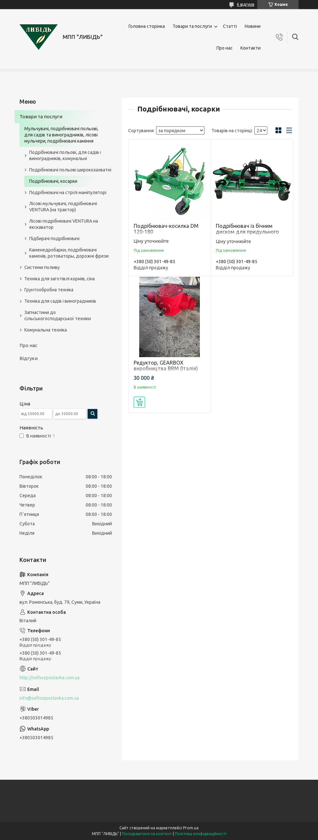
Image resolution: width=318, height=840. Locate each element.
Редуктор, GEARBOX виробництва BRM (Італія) (166, 365)
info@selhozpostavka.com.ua (49, 698)
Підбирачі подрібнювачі (54, 238)
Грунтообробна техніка (48, 289)
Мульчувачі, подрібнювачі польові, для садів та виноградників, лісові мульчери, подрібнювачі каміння (61, 135)
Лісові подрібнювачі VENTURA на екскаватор (63, 224)
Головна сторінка (146, 26)
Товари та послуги (192, 26)
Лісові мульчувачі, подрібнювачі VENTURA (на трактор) (63, 206)
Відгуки (28, 358)
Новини (253, 26)
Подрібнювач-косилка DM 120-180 (166, 229)
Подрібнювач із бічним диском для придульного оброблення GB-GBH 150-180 (251, 231)
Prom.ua (191, 828)
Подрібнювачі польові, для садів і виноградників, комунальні (65, 155)
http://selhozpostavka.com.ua (49, 677)
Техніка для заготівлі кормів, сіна (59, 278)
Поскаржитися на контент (147, 834)
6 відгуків (245, 4)
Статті (230, 26)
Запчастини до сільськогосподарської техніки (57, 315)
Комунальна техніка (45, 329)
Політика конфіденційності (200, 834)
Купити (139, 402)
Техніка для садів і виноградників (60, 301)
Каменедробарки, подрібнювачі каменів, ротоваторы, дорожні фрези (69, 253)
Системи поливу (42, 267)
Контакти (250, 48)
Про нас (224, 48)
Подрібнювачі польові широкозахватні (70, 169)
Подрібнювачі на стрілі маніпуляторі (67, 192)
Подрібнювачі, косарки (53, 181)
